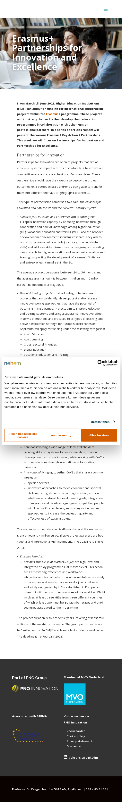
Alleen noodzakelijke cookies (22, 435)
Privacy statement (79, 741)
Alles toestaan (99, 435)
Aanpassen (61, 435)
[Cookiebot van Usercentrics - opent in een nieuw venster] (100, 363)
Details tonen (100, 421)
